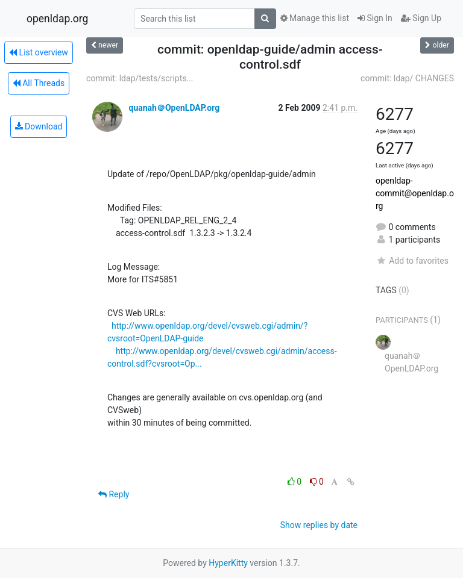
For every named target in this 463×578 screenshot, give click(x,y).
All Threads (39, 83)
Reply (113, 494)
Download (39, 126)
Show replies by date (318, 525)
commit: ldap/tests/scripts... (140, 78)
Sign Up (421, 18)
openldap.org (57, 19)
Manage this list (314, 18)
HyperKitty (228, 563)
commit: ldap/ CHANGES (407, 78)
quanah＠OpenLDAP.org (173, 108)
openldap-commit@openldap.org (415, 193)
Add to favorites (412, 261)
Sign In (374, 18)
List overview (38, 52)
